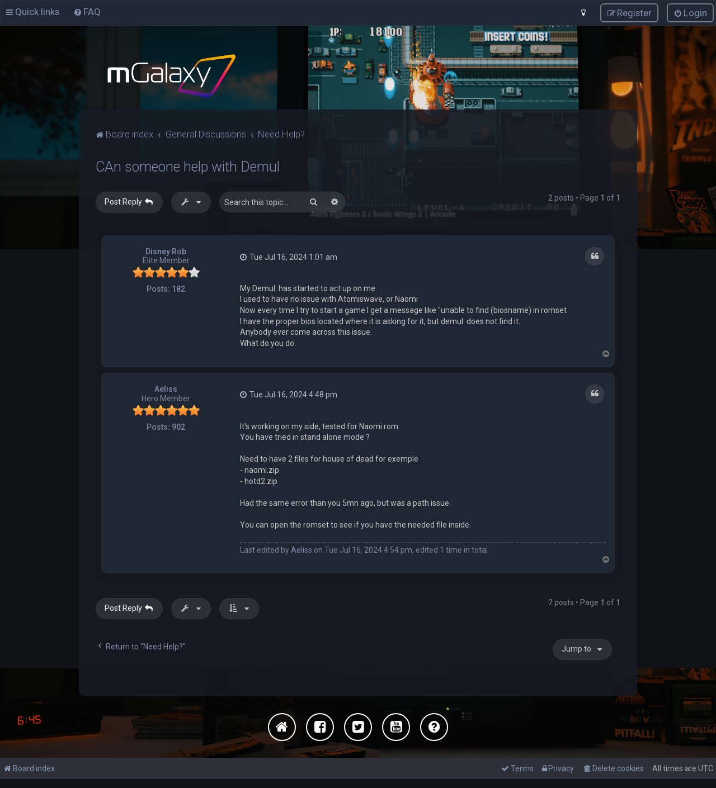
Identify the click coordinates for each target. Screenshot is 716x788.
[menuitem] (86, 11)
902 (178, 426)
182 (178, 288)
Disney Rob (165, 250)
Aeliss (165, 388)
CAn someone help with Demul (188, 166)
